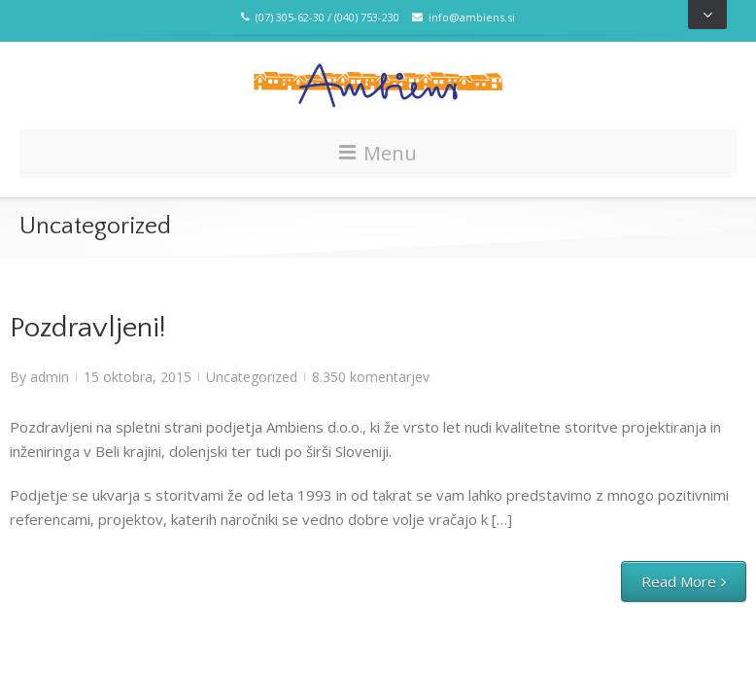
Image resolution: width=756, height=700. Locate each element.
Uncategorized (251, 377)
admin (49, 377)
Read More (678, 581)
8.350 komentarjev (371, 377)
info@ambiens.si (463, 17)
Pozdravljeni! (88, 328)
